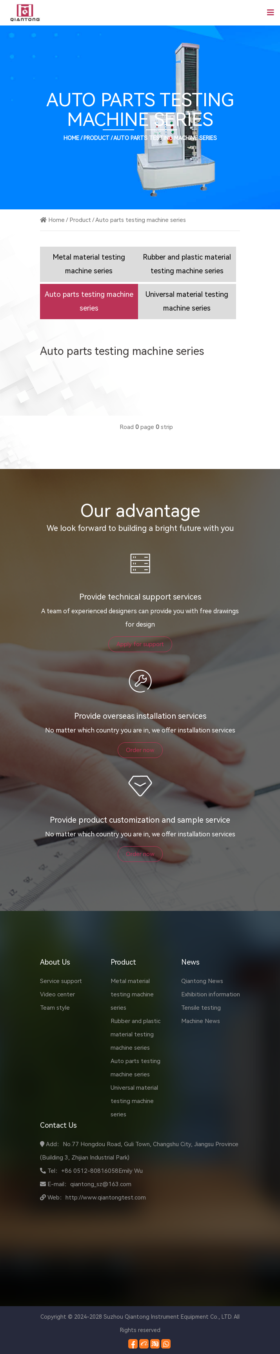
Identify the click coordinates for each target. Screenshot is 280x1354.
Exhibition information (210, 994)
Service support (61, 981)
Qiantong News (202, 981)
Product (96, 138)
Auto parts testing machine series (165, 138)
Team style (55, 1007)
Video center (57, 994)
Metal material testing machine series (132, 994)
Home (71, 138)
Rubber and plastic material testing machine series (135, 1034)
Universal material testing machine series (134, 1101)
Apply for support (140, 644)
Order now (140, 750)
